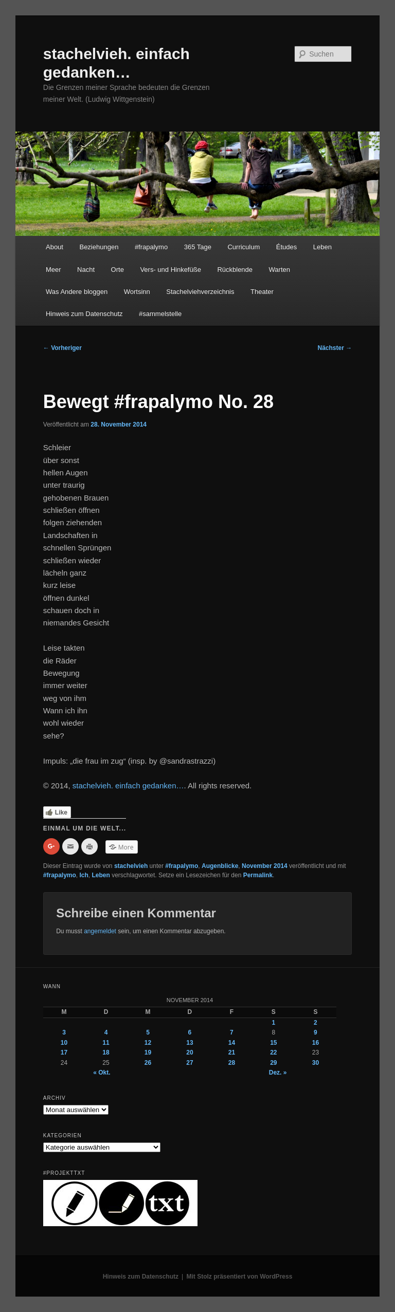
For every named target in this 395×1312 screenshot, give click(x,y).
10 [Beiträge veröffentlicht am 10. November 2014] (64, 1042)
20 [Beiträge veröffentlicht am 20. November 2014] (189, 1052)
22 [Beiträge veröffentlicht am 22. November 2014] (273, 1052)
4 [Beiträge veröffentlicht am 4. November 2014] (106, 1032)
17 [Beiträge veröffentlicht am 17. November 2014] (64, 1052)
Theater (262, 291)
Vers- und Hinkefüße (170, 269)
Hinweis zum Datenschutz (84, 314)
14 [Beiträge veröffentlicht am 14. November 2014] (231, 1042)
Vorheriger (62, 348)
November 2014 (265, 866)
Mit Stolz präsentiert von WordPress (240, 1276)
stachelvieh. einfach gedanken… (128, 785)
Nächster (335, 348)
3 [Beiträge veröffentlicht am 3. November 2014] (64, 1032)
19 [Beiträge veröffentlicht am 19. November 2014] (148, 1052)
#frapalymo (151, 247)
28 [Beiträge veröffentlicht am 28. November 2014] (231, 1062)
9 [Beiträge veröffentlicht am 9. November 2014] (315, 1032)
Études (286, 247)
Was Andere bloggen (76, 291)
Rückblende (235, 269)
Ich (84, 875)
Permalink (258, 875)
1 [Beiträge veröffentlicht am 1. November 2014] (274, 1022)
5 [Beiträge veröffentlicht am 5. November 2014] (148, 1032)
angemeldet (100, 931)
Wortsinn (137, 291)
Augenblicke (220, 866)
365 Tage (197, 247)
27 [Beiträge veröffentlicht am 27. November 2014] (189, 1062)
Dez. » (278, 1072)
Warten (279, 269)
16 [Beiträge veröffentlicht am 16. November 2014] (315, 1042)
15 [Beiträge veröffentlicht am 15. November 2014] (273, 1042)
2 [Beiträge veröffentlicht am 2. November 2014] (315, 1022)
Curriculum (243, 247)
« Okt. (101, 1072)
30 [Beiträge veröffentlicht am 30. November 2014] (315, 1062)
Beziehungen (98, 247)
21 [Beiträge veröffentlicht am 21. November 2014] (231, 1052)
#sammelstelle (160, 314)
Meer (53, 269)
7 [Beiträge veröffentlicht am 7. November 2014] (232, 1032)
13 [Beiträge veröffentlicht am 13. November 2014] (189, 1042)
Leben (322, 247)
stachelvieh (131, 866)
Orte (117, 269)
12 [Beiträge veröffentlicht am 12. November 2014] (148, 1042)
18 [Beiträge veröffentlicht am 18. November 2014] (105, 1052)
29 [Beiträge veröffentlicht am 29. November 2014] (273, 1062)
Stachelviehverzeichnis (200, 291)
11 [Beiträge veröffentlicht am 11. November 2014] (105, 1042)
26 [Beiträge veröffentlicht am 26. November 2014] (148, 1062)
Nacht (86, 269)
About (54, 247)
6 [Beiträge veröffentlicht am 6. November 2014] (190, 1032)
